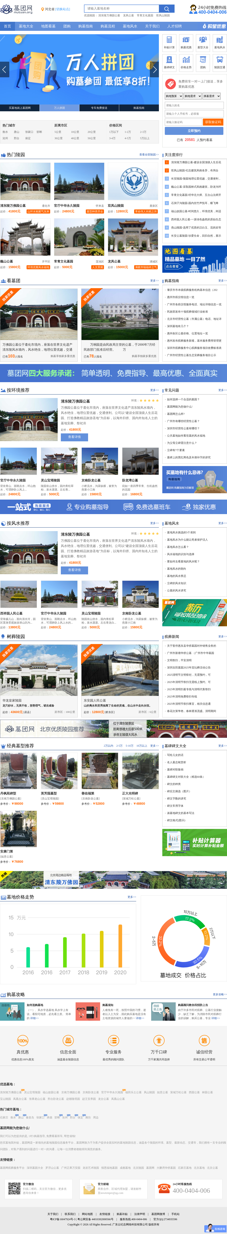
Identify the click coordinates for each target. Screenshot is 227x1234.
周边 (96, 1117)
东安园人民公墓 (95, 700)
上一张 (4, 69)
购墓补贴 (122, 1214)
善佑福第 (87, 793)
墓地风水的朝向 (176, 568)
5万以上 (145, 138)
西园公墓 (194, 1092)
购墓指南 (85, 26)
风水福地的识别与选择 (180, 554)
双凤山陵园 (163, 15)
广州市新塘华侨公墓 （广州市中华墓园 (190, 653)
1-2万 (128, 132)
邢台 (16, 138)
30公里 (58, 138)
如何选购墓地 (35, 1005)
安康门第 (6, 851)
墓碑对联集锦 (175, 769)
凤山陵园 (149, 1092)
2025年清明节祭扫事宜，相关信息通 (189, 703)
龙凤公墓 (128, 15)
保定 (28, 138)
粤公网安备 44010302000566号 (95, 1219)
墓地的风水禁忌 (176, 576)
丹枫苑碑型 (8, 793)
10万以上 (141, 745)
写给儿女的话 (175, 755)
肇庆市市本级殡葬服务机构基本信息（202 (192, 289)
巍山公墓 (6, 261)
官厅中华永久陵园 (66, 205)
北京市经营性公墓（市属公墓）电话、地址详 (194, 319)
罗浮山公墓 (52, 1167)
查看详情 (74, 437)
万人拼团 (59, 107)
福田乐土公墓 (133, 1092)
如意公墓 (162, 1092)
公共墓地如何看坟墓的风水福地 (186, 435)
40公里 (75, 138)
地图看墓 (48, 26)
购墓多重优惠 (212, 26)
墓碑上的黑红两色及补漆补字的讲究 (189, 457)
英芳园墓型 (49, 793)
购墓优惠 (186, 42)
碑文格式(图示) (176, 820)
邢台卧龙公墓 (56, 1098)
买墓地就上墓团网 (20, 107)
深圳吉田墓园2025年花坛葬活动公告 (189, 667)
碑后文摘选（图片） (179, 791)
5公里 (57, 132)
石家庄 (4, 1117)
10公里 (75, 132)
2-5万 (119, 745)
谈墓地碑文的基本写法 (180, 813)
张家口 (29, 132)
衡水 (5, 132)
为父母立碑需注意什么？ (182, 443)
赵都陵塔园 (73, 1098)
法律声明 (139, 1214)
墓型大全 (202, 42)
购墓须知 (107, 1005)
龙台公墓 (103, 1098)
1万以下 (114, 132)
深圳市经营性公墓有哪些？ (183, 428)
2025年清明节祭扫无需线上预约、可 (189, 682)
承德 (49, 1117)
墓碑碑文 (169, 62)
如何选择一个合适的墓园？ (183, 399)
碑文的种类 (174, 784)
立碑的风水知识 (176, 583)
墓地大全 (26, 26)
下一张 (154, 69)
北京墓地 (199, 1167)
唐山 (16, 132)
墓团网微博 (158, 1214)
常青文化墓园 (145, 15)
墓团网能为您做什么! (179, 406)
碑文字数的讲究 (176, 798)
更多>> (154, 280)
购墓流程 (108, 26)
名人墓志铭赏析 (176, 762)
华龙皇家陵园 (12, 700)
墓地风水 (130, 26)
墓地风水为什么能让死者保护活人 (187, 539)
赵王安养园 (89, 1098)
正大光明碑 (130, 793)
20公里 (92, 132)
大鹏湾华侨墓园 (166, 1167)
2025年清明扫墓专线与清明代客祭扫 (189, 689)
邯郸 (39, 132)
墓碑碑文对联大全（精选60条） (186, 776)
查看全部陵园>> (149, 154)
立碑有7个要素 (176, 450)
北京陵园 (138, 1167)
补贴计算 (169, 42)
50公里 (92, 138)
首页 (7, 26)
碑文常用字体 (175, 805)
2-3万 (143, 132)
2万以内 (108, 745)
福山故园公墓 (51, 1092)
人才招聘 (174, 26)
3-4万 (112, 138)
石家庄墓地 (185, 1167)
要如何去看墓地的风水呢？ (183, 561)
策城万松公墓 (178, 1092)
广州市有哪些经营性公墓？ (183, 421)
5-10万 (129, 745)
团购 (67, 26)
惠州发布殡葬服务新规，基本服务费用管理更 (194, 340)
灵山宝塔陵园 (50, 480)
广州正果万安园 (70, 1167)
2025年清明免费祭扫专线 (182, 696)
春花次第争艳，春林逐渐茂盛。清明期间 (191, 711)
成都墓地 (125, 1167)
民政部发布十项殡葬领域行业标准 (187, 311)
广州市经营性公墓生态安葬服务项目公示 (191, 355)
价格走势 (186, 62)
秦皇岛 (30, 1117)
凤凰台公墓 (20, 1098)
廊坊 (88, 1117)
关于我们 (152, 26)
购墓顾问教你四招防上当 (193, 1005)
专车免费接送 (99, 107)
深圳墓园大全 (35, 1167)
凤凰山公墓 (118, 1098)
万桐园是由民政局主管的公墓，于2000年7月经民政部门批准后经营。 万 (119, 347)
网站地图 (87, 1214)
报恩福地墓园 (109, 1167)
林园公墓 (207, 1092)
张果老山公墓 (37, 1098)
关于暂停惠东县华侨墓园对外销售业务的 (191, 645)
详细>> (34, 1018)
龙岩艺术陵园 (91, 1167)
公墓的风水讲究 (176, 590)
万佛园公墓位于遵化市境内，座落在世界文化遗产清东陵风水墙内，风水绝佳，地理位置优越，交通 (37, 347)
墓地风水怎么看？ (178, 547)
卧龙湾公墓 (130, 480)
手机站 (175, 1214)
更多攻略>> (220, 994)
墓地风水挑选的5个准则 (181, 532)
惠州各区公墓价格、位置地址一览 (187, 333)
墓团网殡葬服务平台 (12, 1167)
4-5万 (128, 138)
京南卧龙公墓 (91, 480)
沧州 (5, 138)
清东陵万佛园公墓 (109, 15)
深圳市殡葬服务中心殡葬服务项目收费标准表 (194, 348)
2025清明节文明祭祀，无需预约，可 (189, 674)
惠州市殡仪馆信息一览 (180, 297)
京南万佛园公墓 (70, 1092)
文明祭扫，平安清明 (179, 660)
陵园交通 (219, 62)
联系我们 (70, 1214)
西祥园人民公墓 (11, 613)
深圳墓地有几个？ (178, 326)
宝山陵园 (5, 1098)
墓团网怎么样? (176, 413)
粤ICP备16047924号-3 (63, 1219)
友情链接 (104, 1214)
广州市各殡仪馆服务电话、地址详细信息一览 (194, 304)
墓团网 (150, 1167)
